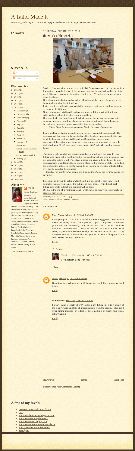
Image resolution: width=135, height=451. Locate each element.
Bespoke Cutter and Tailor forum (35, 409)
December (21, 111)
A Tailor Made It (29, 17)
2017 (16, 100)
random (67, 199)
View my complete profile (22, 251)
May (19, 131)
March (20, 138)
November (21, 114)
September (22, 117)
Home (84, 379)
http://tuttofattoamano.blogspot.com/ (37, 415)
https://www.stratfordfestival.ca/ (34, 427)
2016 (16, 104)
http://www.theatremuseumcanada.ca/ (37, 424)
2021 (16, 93)
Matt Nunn (58, 215)
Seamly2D (24, 430)
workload (75, 199)
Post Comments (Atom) (68, 386)
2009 (16, 179)
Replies (59, 248)
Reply (55, 241)
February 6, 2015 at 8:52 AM (79, 215)
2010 (16, 176)
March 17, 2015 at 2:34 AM (79, 300)
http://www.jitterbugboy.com (33, 421)
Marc (55, 278)
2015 (16, 107)
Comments (19, 79)
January (20, 158)
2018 (16, 97)
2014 (16, 162)
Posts (16, 73)
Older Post (119, 379)
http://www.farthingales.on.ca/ (33, 418)
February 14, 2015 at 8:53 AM (87, 255)
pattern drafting (55, 199)
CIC (21, 412)
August (20, 121)
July (19, 124)
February (21, 142)
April (19, 135)
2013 (16, 165)
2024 (16, 90)
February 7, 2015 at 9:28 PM (73, 278)
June (19, 128)
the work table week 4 (25, 155)
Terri (31, 188)
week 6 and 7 (21, 145)
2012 (16, 169)
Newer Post (48, 379)
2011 (16, 172)
